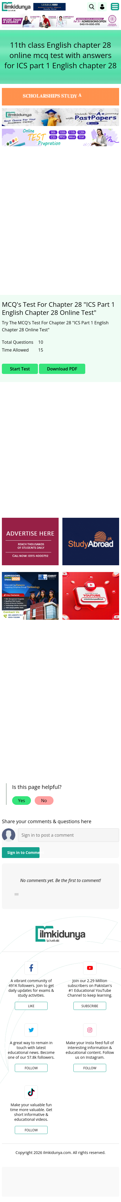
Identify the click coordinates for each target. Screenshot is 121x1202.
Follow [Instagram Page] (89, 1068)
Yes (21, 800)
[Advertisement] (60, 213)
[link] (91, 6)
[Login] (102, 6)
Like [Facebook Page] (31, 1006)
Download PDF (62, 369)
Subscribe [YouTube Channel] (89, 1006)
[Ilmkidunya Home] (16, 6)
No (44, 800)
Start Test (20, 369)
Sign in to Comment (23, 852)
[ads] (30, 541)
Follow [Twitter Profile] (31, 1068)
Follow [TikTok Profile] (31, 1130)
